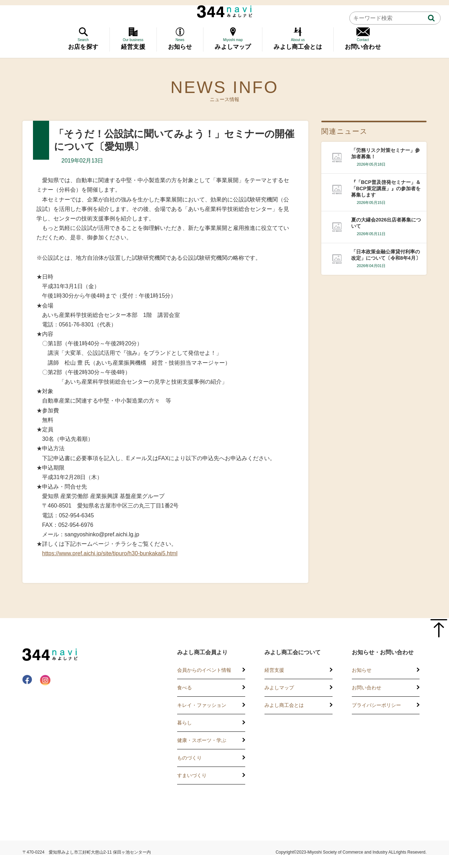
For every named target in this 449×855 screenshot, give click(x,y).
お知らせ (361, 670)
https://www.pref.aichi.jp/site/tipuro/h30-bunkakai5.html (109, 553)
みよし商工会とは (284, 705)
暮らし (184, 722)
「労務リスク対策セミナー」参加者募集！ (385, 153)
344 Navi (224, 11)
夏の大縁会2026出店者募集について (386, 223)
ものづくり (189, 758)
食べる (184, 687)
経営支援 (274, 670)
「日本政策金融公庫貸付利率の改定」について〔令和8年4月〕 (386, 255)
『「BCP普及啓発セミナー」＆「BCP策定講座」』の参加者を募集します (386, 188)
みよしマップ (279, 687)
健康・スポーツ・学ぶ (201, 740)
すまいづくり (192, 775)
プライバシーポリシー (376, 705)
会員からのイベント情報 (204, 670)
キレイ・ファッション (201, 705)
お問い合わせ (366, 687)
